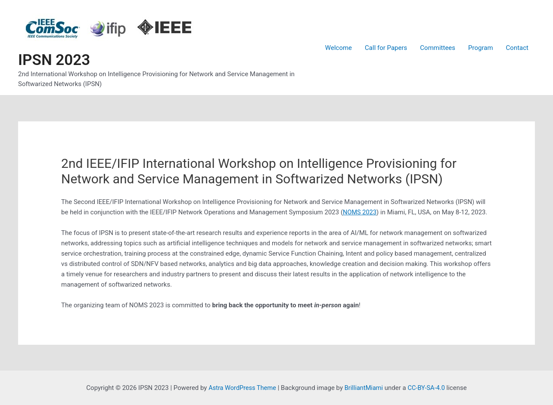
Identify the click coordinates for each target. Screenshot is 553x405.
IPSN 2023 (54, 60)
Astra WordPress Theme (241, 388)
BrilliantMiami (364, 388)
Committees (437, 48)
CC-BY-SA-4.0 (428, 388)
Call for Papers (386, 48)
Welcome (338, 48)
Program (480, 48)
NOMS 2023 (360, 212)
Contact (517, 48)
